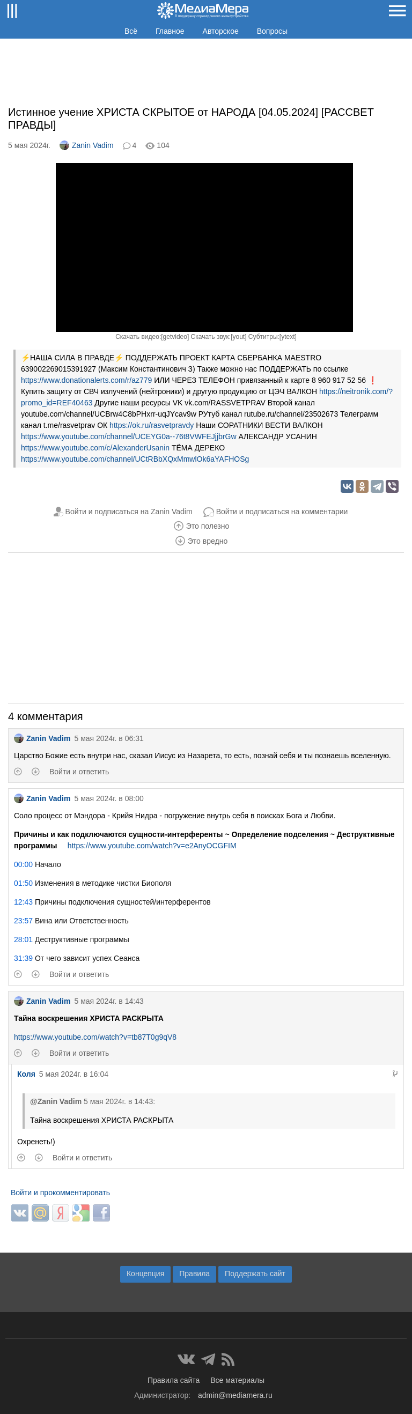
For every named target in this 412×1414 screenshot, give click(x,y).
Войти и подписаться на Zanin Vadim (129, 511)
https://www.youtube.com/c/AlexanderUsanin (95, 447)
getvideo (175, 336)
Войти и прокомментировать (60, 1192)
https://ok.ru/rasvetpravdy (151, 425)
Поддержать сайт (255, 1273)
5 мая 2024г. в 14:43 (108, 1001)
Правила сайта (174, 1380)
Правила (194, 1273)
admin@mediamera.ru (235, 1395)
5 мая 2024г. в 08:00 (108, 798)
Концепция (145, 1273)
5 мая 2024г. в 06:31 (108, 738)
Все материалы (237, 1380)
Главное (170, 31)
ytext (288, 336)
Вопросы (272, 31)
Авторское (221, 31)
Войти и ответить (79, 771)
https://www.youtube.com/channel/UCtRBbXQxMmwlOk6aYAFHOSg (135, 459)
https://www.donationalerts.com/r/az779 (86, 380)
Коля (26, 1074)
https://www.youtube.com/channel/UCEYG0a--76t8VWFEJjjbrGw (129, 436)
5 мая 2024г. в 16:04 (73, 1074)
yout (238, 336)
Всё (130, 31)
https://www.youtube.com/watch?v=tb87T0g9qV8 (95, 1037)
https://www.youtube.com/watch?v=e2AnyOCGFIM (152, 845)
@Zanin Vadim (56, 1101)
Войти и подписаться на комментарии (282, 511)
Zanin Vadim (87, 145)
